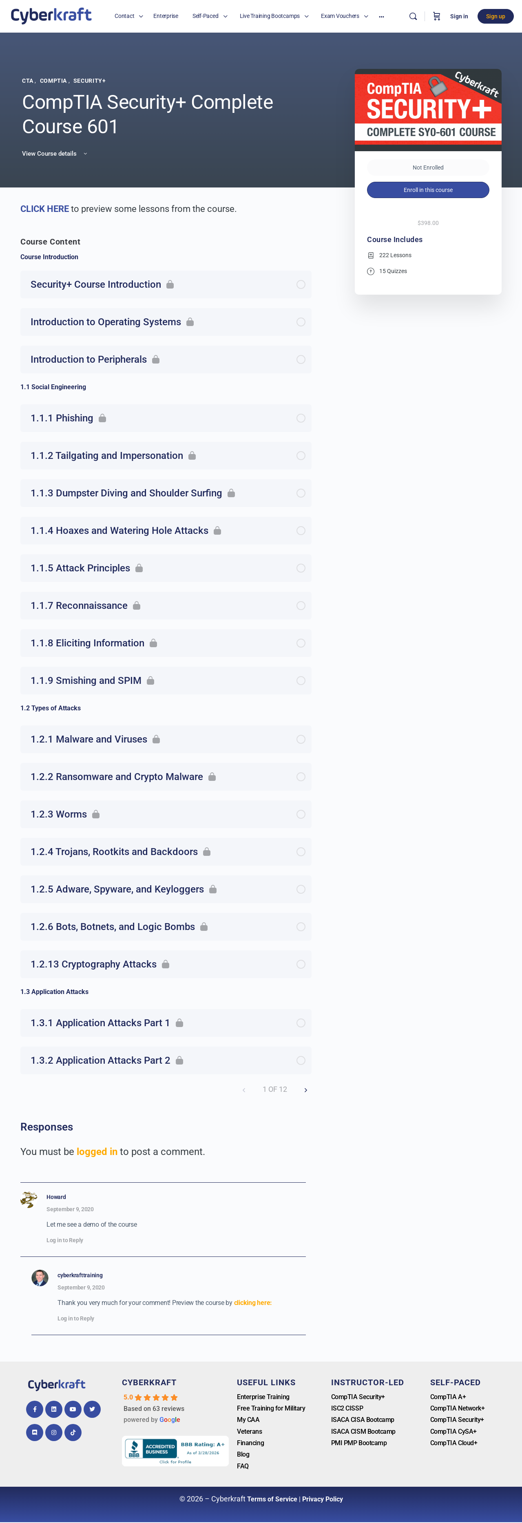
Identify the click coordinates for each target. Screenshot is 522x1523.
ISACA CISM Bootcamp (363, 1432)
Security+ (89, 80)
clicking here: (253, 1303)
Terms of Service (272, 1500)
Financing (250, 1443)
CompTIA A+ (448, 1397)
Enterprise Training (263, 1397)
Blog (243, 1455)
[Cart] (436, 16)
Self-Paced (455, 1382)
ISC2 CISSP (347, 1408)
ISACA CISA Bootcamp (362, 1420)
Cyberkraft (149, 1382)
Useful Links (266, 1382)
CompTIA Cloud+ (454, 1443)
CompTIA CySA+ (453, 1432)
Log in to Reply (64, 1240)
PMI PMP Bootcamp (359, 1443)
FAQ (243, 1466)
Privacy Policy (322, 1500)
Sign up (495, 16)
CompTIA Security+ (358, 1397)
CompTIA (54, 80)
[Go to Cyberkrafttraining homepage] (51, 15)
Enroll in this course (428, 190)
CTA (28, 80)
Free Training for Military (271, 1408)
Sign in (459, 16)
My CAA (248, 1420)
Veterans (249, 1432)
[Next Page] (306, 1089)
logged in (97, 1151)
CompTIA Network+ (457, 1408)
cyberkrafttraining (80, 1275)
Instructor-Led (367, 1382)
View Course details (55, 153)
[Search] (413, 16)
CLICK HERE (45, 209)
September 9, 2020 (70, 1209)
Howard (56, 1197)
